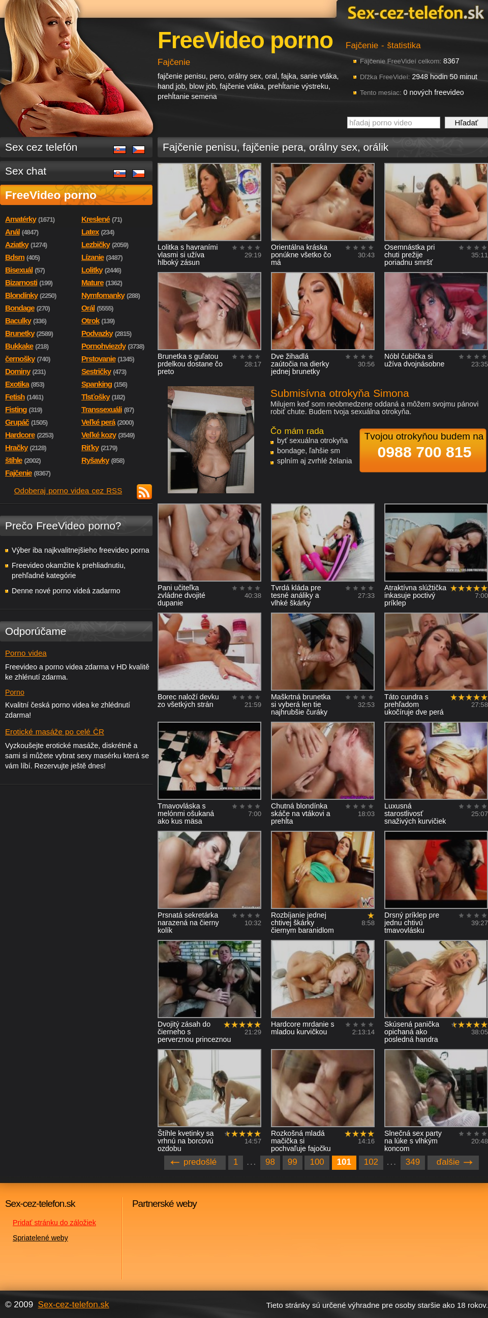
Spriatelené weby (40, 1238)
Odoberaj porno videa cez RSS (68, 490)
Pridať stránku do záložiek (54, 1223)
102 (371, 1162)
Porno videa (26, 653)
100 (317, 1162)
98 (270, 1162)
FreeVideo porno (51, 194)
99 (292, 1162)
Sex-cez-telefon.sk (414, 12)
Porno (14, 692)
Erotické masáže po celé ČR (54, 731)
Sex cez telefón (41, 147)
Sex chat (25, 171)
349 (413, 1162)
